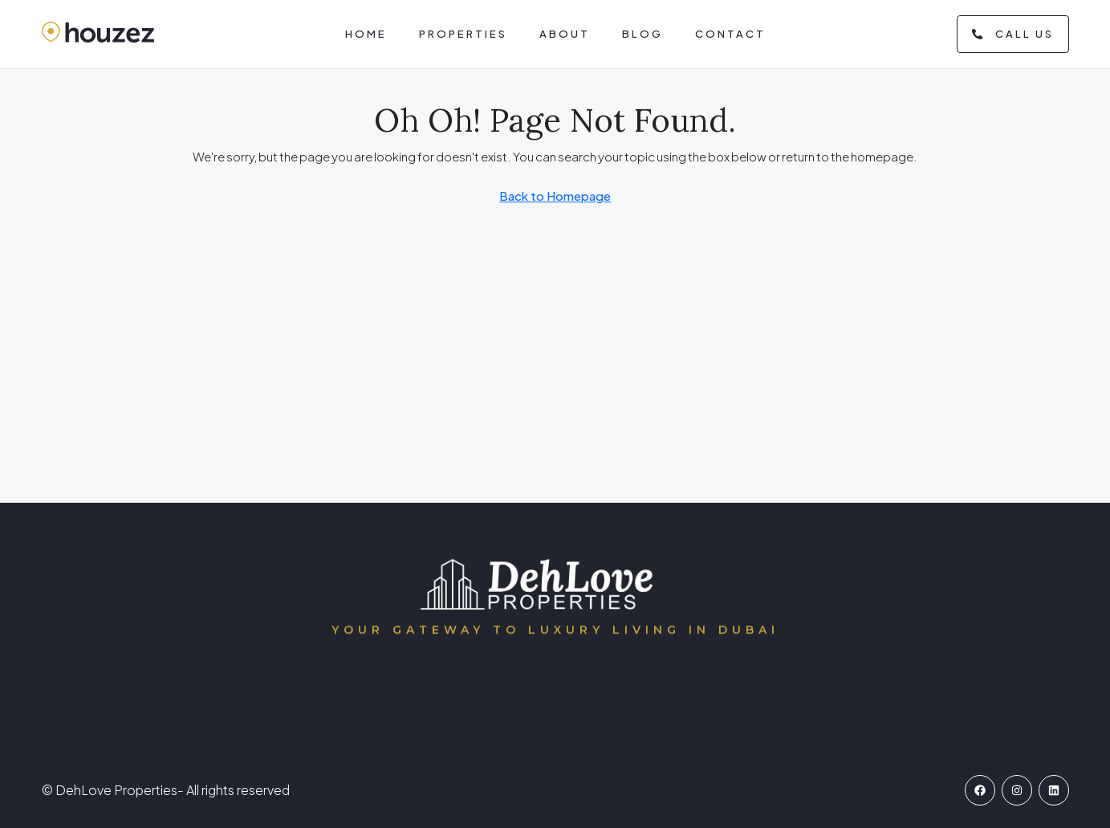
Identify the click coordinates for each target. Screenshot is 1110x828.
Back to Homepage (555, 195)
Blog (642, 33)
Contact (730, 33)
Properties (463, 33)
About (564, 33)
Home (366, 33)
